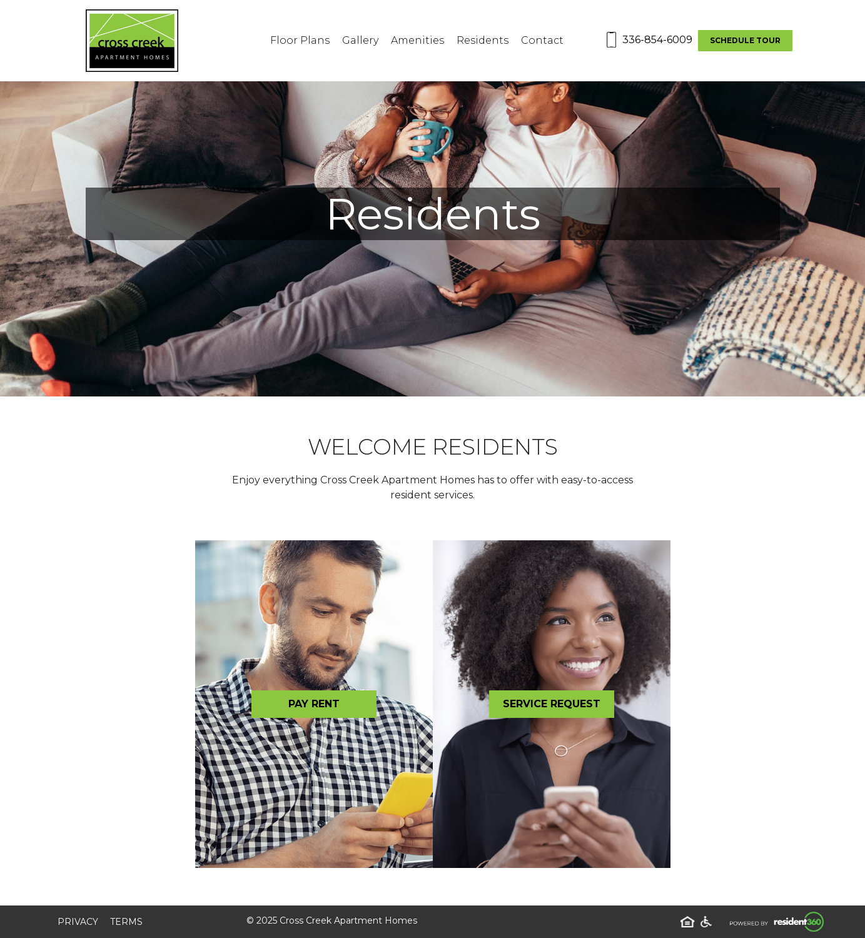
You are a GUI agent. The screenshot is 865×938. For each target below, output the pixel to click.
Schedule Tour (745, 40)
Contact (542, 40)
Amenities (417, 40)
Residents (482, 40)
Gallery (360, 40)
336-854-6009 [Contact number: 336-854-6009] (657, 40)
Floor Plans (300, 40)
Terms (126, 921)
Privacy (78, 921)
